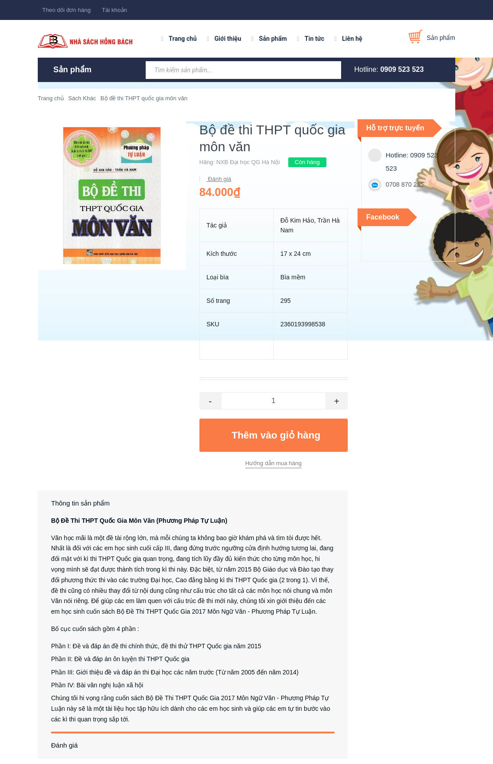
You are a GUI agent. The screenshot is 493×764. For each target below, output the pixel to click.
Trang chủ (183, 38)
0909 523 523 (402, 69)
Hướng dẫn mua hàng (273, 463)
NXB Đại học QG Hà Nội (248, 162)
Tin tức (314, 38)
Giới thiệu (228, 38)
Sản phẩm (273, 38)
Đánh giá (219, 179)
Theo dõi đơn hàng (66, 10)
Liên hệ (352, 38)
